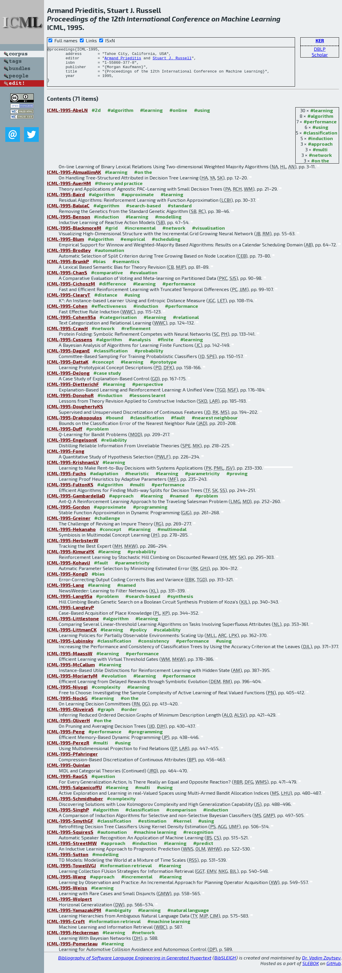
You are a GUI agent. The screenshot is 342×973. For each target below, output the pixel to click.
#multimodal (171, 536)
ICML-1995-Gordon (68, 514)
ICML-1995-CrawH (67, 335)
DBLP (320, 49)
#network (320, 162)
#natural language (188, 917)
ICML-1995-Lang (65, 592)
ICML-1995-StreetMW (72, 850)
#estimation (152, 828)
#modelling (168, 223)
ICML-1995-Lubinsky (70, 648)
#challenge (107, 525)
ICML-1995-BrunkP (68, 268)
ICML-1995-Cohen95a (71, 324)
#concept (103, 369)
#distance (105, 302)
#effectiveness (109, 313)
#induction (320, 145)
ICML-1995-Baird (66, 201)
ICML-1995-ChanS (67, 279)
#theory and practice (119, 190)
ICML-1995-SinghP (68, 816)
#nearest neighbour (215, 424)
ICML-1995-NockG (67, 705)
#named (179, 502)
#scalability (167, 636)
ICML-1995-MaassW (69, 660)
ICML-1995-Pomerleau (72, 950)
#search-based (143, 212)
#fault (178, 424)
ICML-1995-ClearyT (68, 302)
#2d (96, 117)
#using (320, 134)
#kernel (182, 828)
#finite (165, 346)
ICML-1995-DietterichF (73, 391)
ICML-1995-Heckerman (73, 939)
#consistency (153, 648)
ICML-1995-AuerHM (69, 190)
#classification (320, 139)
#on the (320, 167)
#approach (320, 151)
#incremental (140, 235)
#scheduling (166, 246)
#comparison (181, 816)
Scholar (320, 54)
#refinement (136, 335)
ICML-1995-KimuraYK (70, 558)
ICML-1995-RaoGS (67, 783)
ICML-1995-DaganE (68, 357)
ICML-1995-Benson (68, 223)
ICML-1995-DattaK (67, 369)
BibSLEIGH (225, 964)
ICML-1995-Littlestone (73, 625)
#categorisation (118, 324)
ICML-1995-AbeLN (67, 117)
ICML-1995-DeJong (68, 380)
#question (103, 783)
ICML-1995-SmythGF (70, 828)
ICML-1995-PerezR (68, 749)
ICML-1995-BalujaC (68, 212)
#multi (320, 156)
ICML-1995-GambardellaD (76, 502)
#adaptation (104, 480)
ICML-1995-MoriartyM (72, 682)
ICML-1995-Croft (66, 928)
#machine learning (155, 839)
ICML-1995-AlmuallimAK (74, 179)
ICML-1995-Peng (66, 738)
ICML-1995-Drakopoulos (74, 424)
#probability (148, 357)
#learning (321, 117)
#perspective (147, 391)
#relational (186, 324)
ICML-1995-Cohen (67, 313)
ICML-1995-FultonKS (70, 491)
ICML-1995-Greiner (68, 525)
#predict (203, 850)
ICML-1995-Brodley (69, 257)
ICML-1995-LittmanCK (72, 636)
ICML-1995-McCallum (71, 671)
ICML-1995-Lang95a (69, 603)
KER (320, 40)
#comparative (107, 279)
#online (178, 117)
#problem (97, 435)
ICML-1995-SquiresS (70, 839)
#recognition (198, 839)
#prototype (163, 369)
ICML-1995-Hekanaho (71, 536)
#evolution (114, 682)
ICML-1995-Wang (66, 883)
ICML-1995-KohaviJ (68, 569)
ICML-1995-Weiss (67, 895)
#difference (112, 290)
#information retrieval (126, 872)
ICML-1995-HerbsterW (72, 547)
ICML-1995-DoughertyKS (75, 413)
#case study (107, 380)
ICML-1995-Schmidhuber (75, 805)
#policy (138, 636)
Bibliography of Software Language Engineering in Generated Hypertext (134, 964)
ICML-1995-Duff (64, 435)
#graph (105, 716)
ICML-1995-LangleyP (70, 614)
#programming (150, 514)
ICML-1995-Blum (65, 246)
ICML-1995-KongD (67, 581)
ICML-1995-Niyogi (67, 694)
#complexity (106, 694)
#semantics (125, 268)
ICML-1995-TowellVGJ (71, 872)
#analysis (140, 346)
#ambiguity (118, 917)
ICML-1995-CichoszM (71, 290)
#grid (111, 235)
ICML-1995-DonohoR (70, 402)
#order (129, 716)
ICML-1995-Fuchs (66, 480)
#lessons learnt (147, 402)
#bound (114, 424)
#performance (320, 128)
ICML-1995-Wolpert (69, 906)
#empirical (132, 246)
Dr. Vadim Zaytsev (321, 964)
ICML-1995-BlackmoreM (74, 235)
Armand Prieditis (123, 60)
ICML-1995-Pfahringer (72, 761)
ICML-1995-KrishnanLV (73, 469)
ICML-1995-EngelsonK (72, 447)
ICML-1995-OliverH (68, 727)
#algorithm (320, 123)
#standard (180, 212)
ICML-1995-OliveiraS (70, 716)
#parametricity (202, 480)
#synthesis (180, 603)
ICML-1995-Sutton (67, 861)
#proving (236, 480)
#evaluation (143, 279)
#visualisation (208, 235)
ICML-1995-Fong (65, 458)
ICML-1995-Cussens (69, 346)
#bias (99, 268)
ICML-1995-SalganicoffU (74, 794)
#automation (109, 257)
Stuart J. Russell (172, 60)
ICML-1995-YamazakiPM (74, 917)
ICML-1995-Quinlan (68, 772)
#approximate (137, 201)
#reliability (114, 447)
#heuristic (137, 480)
